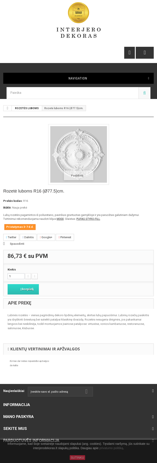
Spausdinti (17, 243)
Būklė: (7, 207)
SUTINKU (77, 457)
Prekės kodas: (13, 200)
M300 (60, 218)
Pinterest (65, 237)
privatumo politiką (111, 448)
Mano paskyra (18, 416)
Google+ (46, 237)
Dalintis (28, 237)
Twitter (11, 237)
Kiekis (12, 269)
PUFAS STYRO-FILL (88, 218)
